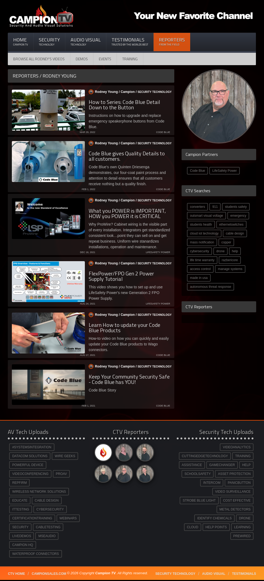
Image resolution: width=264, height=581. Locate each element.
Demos (82, 59)
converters (197, 207)
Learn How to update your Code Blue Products (124, 327)
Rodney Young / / (128, 91)
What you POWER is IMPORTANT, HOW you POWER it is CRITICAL (127, 213)
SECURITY (20, 527)
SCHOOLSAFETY (198, 474)
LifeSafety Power (224, 171)
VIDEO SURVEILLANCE (233, 492)
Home (20, 41)
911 (215, 207)
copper (226, 242)
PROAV (61, 474)
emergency (238, 216)
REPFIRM (19, 483)
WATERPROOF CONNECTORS (35, 554)
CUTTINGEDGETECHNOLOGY (205, 456)
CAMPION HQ (22, 545)
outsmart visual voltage (206, 216)
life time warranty (202, 260)
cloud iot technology (204, 233)
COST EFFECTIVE (237, 500)
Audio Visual (86, 41)
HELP (246, 465)
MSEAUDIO (46, 536)
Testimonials (130, 41)
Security (49, 41)
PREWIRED (242, 536)
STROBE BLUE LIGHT (199, 500)
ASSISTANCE (192, 465)
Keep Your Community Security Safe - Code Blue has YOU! (129, 379)
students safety (236, 207)
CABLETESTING (48, 527)
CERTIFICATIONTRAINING (32, 518)
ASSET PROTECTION (234, 474)
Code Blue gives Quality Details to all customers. (127, 156)
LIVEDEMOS (21, 536)
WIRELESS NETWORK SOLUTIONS (39, 492)
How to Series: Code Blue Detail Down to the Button (124, 104)
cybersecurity (199, 251)
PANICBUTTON (239, 483)
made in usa (198, 278)
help (235, 251)
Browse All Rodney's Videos (39, 59)
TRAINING (243, 456)
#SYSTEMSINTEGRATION (31, 447)
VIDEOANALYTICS (237, 447)
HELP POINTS (216, 527)
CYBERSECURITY (50, 509)
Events (105, 59)
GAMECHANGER (222, 465)
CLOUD (192, 527)
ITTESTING (20, 509)
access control (200, 269)
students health (201, 224)
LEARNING (242, 527)
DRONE (245, 518)
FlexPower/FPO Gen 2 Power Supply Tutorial (121, 276)
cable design (235, 233)
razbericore (230, 260)
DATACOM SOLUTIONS (29, 456)
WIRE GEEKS (65, 456)
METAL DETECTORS (235, 509)
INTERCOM (211, 483)
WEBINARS (68, 518)
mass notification (202, 242)
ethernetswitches (231, 224)
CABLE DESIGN (47, 500)
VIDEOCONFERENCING (30, 474)
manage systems (230, 269)
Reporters (172, 41)
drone (220, 251)
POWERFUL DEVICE (27, 465)
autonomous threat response (210, 287)
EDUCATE (19, 500)
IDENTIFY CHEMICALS (214, 518)
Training (130, 59)
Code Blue (197, 171)
